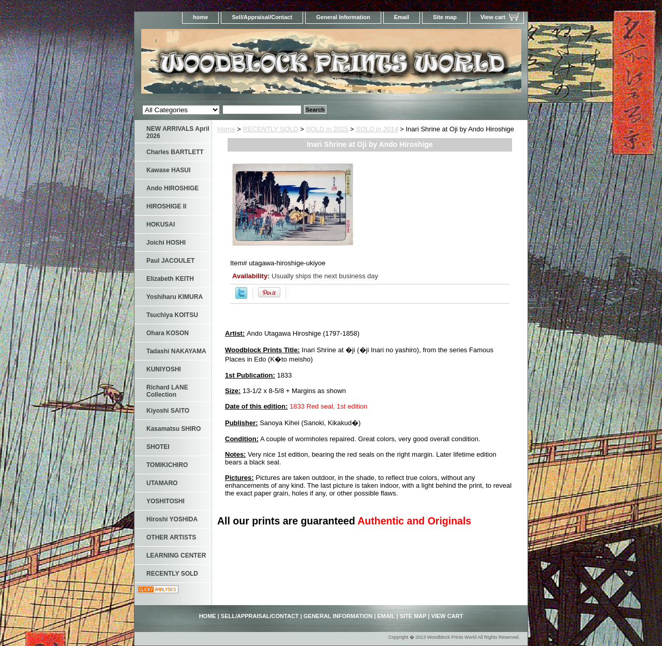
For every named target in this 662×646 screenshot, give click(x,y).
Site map (445, 17)
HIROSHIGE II (166, 206)
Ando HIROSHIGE (172, 188)
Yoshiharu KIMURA (174, 297)
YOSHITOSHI (165, 501)
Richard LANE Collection (167, 391)
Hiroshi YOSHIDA (172, 519)
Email (401, 17)
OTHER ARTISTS (171, 537)
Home (226, 129)
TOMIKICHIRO (167, 465)
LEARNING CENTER (176, 555)
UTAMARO (161, 483)
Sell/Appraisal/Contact (262, 17)
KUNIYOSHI (163, 369)
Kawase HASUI (168, 170)
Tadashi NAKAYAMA (176, 351)
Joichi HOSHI (166, 242)
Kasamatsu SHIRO (173, 428)
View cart (492, 17)
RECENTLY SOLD (270, 129)
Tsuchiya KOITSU (172, 315)
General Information (343, 17)
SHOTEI (158, 446)
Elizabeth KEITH (170, 278)
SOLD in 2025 (327, 129)
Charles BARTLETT (175, 152)
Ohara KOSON (167, 333)
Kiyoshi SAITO (167, 410)
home (200, 17)
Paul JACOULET (170, 260)
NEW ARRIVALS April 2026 (177, 132)
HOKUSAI (160, 224)
